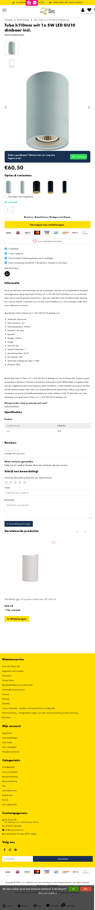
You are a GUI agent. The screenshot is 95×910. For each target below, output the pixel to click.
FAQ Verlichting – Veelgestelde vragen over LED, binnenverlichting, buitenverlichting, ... (41, 719)
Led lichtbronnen (9, 796)
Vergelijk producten (11, 758)
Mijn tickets (7, 748)
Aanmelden (63, 865)
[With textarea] (47, 517)
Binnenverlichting (23, 20)
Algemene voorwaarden (13, 677)
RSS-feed (6, 723)
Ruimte (5, 806)
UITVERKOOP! (8, 773)
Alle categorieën (9, 810)
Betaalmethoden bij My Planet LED (17, 691)
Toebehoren (7, 801)
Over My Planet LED (11, 672)
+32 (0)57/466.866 (11, 832)
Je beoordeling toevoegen (18, 530)
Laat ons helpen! (12, 412)
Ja (73, 889)
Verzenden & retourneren (13, 695)
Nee (85, 889)
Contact (5, 700)
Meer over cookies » (47, 893)
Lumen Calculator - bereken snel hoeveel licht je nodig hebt (28, 714)
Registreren (7, 739)
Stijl (3, 792)
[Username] (47, 499)
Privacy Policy (8, 686)
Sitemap (5, 705)
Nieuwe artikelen (10, 778)
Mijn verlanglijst (9, 753)
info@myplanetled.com (13, 836)
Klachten (6, 709)
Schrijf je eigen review (14, 34)
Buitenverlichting (9, 787)
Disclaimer (7, 682)
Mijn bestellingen (10, 744)
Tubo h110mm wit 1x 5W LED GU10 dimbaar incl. (52, 20)
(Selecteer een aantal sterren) (28, 484)
